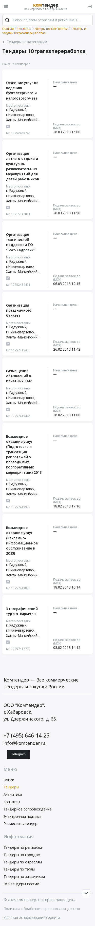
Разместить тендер (21, 823)
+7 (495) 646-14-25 (26, 735)
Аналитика (13, 794)
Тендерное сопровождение (28, 809)
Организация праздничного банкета (18, 310)
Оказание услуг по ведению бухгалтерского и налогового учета (22, 91)
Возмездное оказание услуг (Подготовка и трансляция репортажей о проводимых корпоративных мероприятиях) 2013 (24, 454)
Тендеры (11, 787)
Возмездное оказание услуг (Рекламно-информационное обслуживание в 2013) (22, 540)
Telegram (18, 754)
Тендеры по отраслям (23, 862)
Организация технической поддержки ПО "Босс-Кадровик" (20, 242)
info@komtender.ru (25, 743)
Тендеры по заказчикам (24, 876)
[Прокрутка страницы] (86, 893)
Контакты (12, 801)
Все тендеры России (21, 883)
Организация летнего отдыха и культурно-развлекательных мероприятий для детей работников (22, 166)
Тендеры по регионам (23, 847)
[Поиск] (7, 20)
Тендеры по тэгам (19, 869)
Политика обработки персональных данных (42, 908)
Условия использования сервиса (32, 917)
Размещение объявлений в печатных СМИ (19, 376)
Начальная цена (65, 82)
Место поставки (18, 105)
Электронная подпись (23, 816)
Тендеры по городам (22, 854)
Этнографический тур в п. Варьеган (22, 611)
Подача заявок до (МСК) (67, 125)
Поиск (9, 780)
